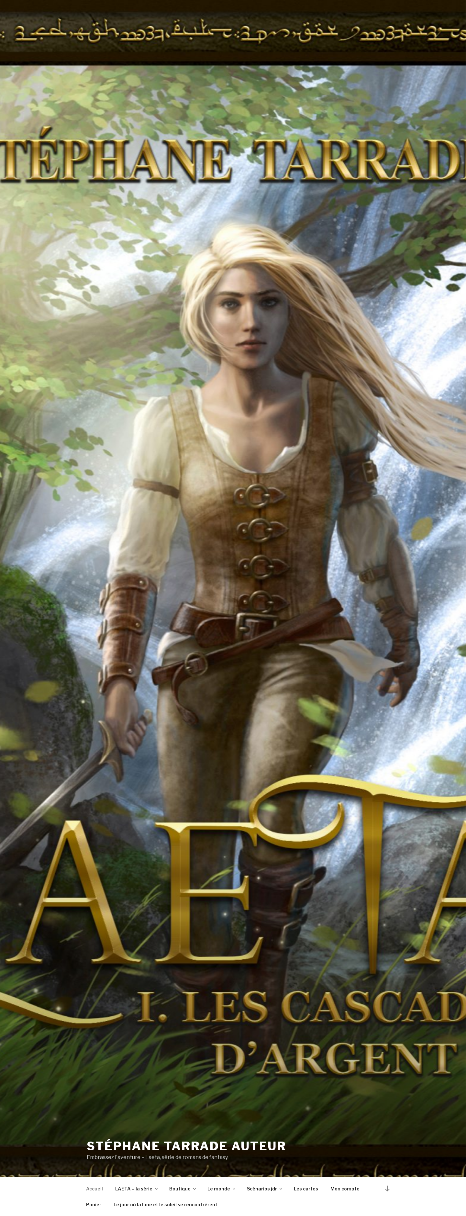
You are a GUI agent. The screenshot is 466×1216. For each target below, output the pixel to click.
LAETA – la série (137, 1188)
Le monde (221, 1188)
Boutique (183, 1188)
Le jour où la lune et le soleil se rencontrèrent (165, 1204)
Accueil (94, 1188)
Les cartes (306, 1188)
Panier (93, 1204)
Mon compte (345, 1188)
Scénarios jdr (265, 1188)
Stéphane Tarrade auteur (186, 1146)
